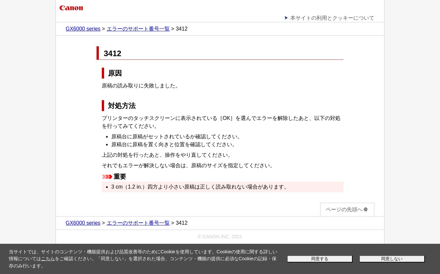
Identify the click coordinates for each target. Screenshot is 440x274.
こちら (48, 258)
